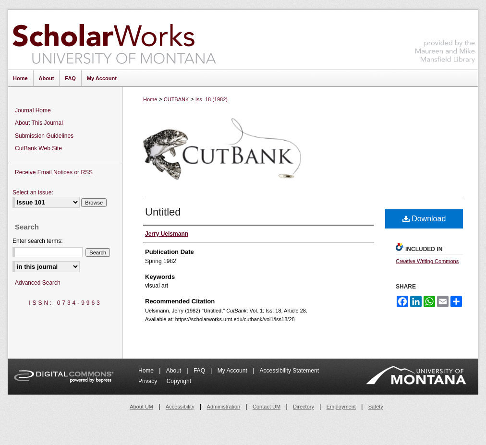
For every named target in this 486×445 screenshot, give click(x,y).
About (174, 370)
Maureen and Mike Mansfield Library (445, 38)
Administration (224, 406)
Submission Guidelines (44, 135)
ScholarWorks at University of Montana (114, 40)
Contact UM (266, 406)
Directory (303, 406)
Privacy (148, 381)
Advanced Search (38, 282)
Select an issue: (32, 192)
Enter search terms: (37, 241)
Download (424, 219)
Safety (375, 406)
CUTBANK (177, 99)
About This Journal (39, 123)
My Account (233, 370)
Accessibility (180, 406)
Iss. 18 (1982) (211, 99)
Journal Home (33, 110)
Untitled (163, 212)
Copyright (179, 381)
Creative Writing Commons (427, 261)
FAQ (200, 370)
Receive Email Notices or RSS (54, 172)
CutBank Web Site (38, 148)
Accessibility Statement (289, 370)
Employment (341, 406)
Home (150, 99)
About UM (141, 406)
